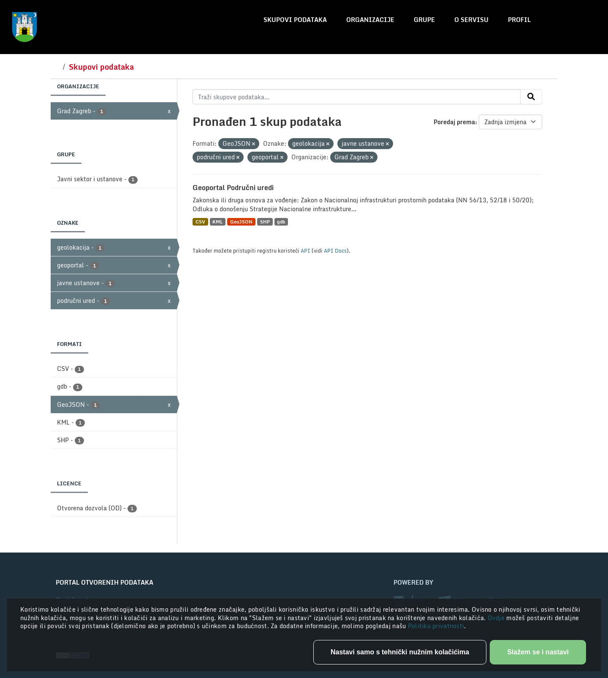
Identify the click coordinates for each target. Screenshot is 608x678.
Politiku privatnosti (436, 626)
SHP (265, 221)
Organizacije (370, 20)
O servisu (471, 20)
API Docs (335, 250)
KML (217, 221)
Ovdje (497, 618)
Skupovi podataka (295, 20)
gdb (281, 221)
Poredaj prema (454, 122)
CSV (200, 221)
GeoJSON (241, 221)
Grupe (424, 20)
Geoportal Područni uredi (233, 187)
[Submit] (531, 96)
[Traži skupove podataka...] (357, 96)
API (305, 250)
